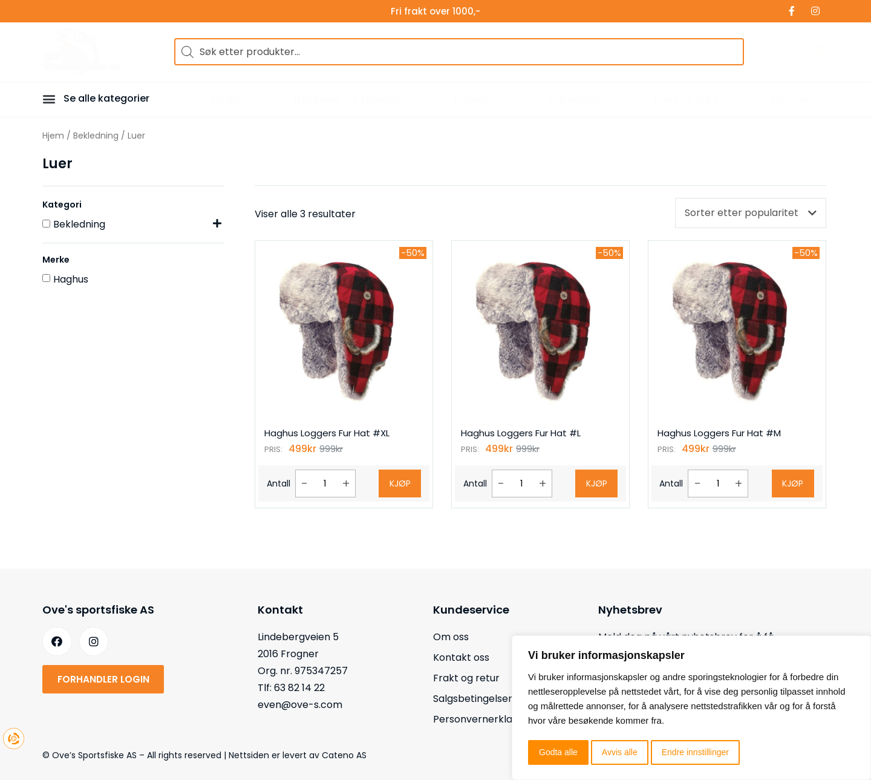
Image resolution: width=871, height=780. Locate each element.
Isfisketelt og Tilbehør (347, 100)
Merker (99, 11)
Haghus (70, 279)
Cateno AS (344, 755)
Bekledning (574, 100)
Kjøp (400, 483)
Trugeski (473, 100)
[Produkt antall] (325, 483)
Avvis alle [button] (620, 752)
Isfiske (225, 100)
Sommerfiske (685, 100)
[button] (50, 98)
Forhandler (152, 11)
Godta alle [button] (558, 752)
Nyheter (790, 100)
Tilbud (55, 11)
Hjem (53, 135)
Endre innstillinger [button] (695, 752)
